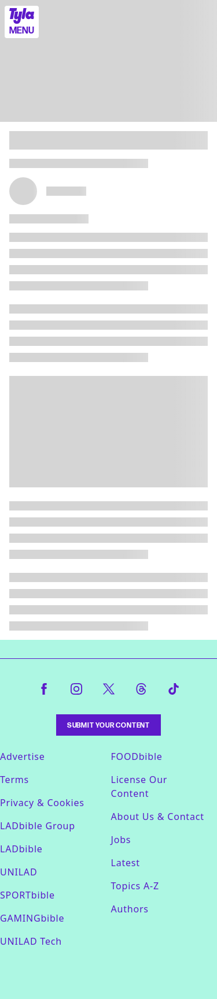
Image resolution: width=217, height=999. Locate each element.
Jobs (121, 839)
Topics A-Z (135, 885)
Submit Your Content (108, 725)
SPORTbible (27, 895)
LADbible (21, 849)
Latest (125, 862)
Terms (14, 779)
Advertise (22, 756)
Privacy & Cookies (42, 802)
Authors (130, 909)
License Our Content (139, 786)
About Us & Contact (157, 816)
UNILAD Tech (31, 941)
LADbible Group (37, 825)
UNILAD (18, 872)
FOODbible (137, 756)
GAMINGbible (32, 918)
